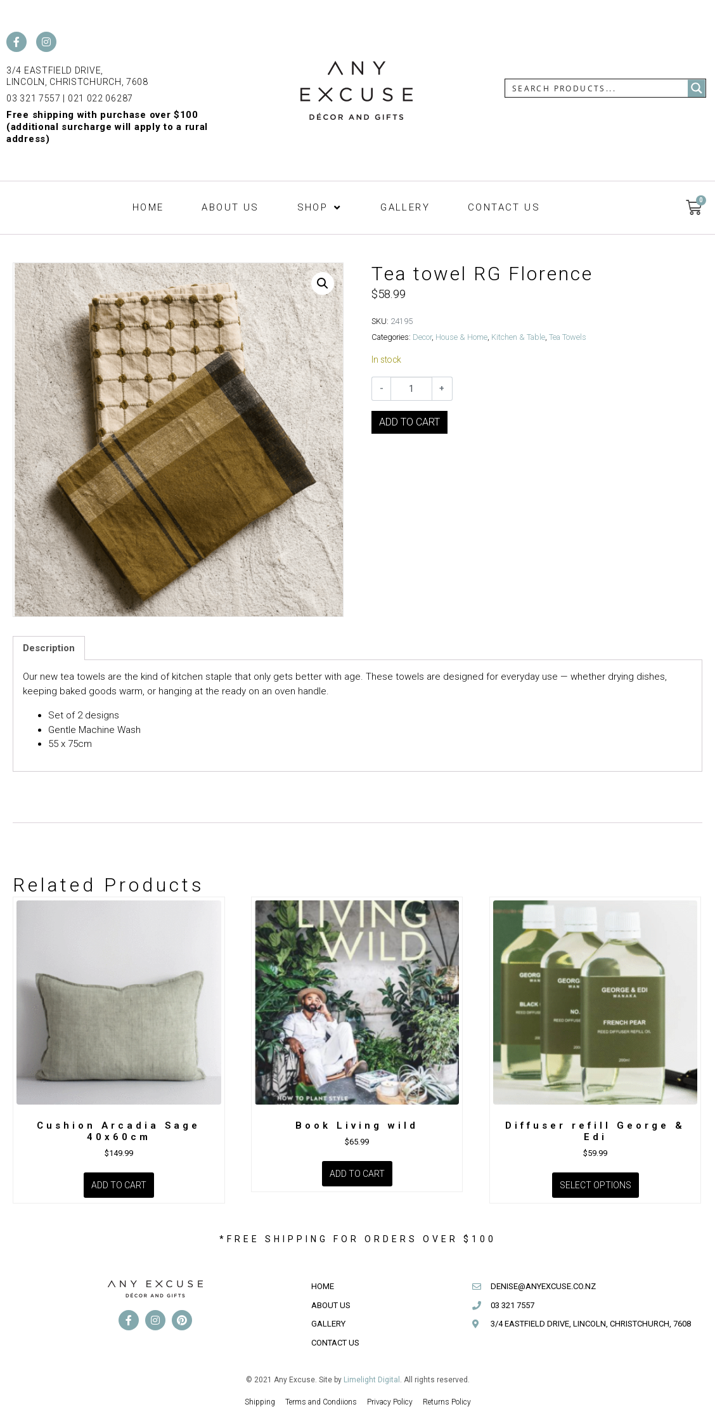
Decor (422, 337)
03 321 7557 (33, 98)
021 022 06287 (100, 98)
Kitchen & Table (518, 337)
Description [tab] (49, 648)
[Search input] (597, 88)
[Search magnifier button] (696, 88)
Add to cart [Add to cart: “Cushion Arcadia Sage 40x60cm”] (118, 1185)
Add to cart (409, 422)
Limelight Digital (372, 1379)
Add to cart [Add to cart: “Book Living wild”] (357, 1174)
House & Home (461, 337)
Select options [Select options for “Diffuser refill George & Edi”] (595, 1185)
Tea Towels (567, 337)
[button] (320, 208)
